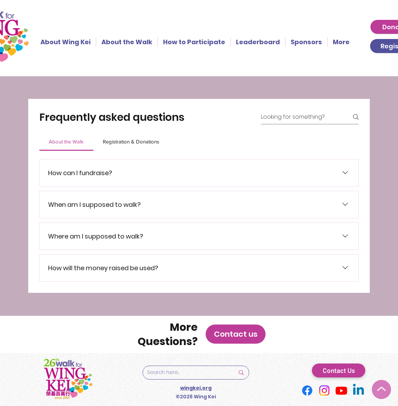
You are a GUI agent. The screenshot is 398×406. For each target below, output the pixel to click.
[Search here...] (185, 372)
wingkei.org (196, 387)
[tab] (66, 142)
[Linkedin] (358, 390)
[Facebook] (307, 390)
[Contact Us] (338, 370)
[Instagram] (324, 390)
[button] (236, 334)
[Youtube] (341, 390)
